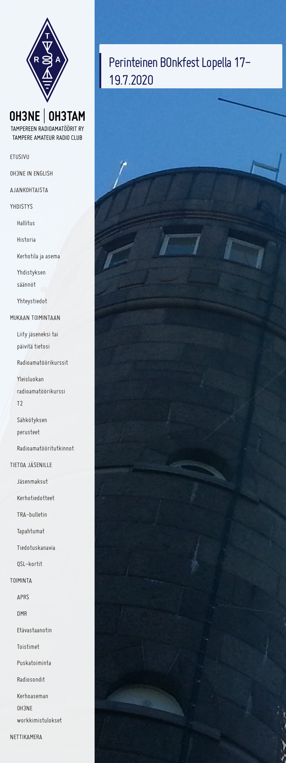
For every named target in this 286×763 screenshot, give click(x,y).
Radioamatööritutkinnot (44, 448)
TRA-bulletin (32, 514)
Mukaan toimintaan (35, 317)
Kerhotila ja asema (38, 256)
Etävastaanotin (34, 630)
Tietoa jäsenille (31, 465)
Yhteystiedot (32, 301)
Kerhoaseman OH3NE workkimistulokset (39, 708)
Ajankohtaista (29, 190)
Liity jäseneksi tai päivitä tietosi (37, 340)
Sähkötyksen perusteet (32, 426)
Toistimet (28, 646)
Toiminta (21, 580)
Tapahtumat (31, 531)
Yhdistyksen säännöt (31, 278)
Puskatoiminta (34, 663)
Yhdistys (21, 206)
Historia (26, 239)
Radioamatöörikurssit (42, 362)
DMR (22, 613)
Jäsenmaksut (32, 481)
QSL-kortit (29, 564)
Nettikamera (26, 737)
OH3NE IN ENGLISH (31, 173)
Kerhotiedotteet (35, 498)
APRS (23, 597)
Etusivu (19, 156)
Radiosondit (31, 679)
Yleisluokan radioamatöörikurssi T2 (41, 391)
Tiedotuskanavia (36, 547)
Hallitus (26, 223)
